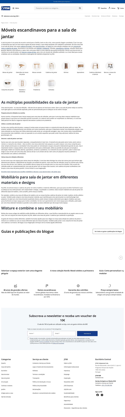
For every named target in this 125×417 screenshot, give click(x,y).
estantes (39, 48)
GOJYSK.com (67, 384)
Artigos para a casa (7, 388)
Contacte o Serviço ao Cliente (41, 358)
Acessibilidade (68, 399)
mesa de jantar (40, 46)
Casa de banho (5, 362)
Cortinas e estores (6, 380)
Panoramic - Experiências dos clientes (75, 403)
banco (50, 46)
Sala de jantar (5, 373)
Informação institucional (71, 362)
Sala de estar (5, 369)
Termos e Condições (44, 336)
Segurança (67, 395)
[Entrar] (111, 8)
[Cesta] (120, 8)
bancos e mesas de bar (29, 52)
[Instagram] (102, 390)
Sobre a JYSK (68, 358)
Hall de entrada (6, 392)
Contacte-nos (99, 372)
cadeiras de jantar (26, 46)
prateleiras (45, 48)
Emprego (66, 369)
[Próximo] (121, 255)
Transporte (36, 373)
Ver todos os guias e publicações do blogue (108, 231)
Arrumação (4, 377)
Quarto (3, 358)
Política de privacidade (40, 380)
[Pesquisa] (80, 8)
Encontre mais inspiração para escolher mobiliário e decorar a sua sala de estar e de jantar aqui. (31, 172)
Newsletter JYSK (69, 377)
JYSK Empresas (68, 380)
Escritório (4, 365)
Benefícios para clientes (71, 392)
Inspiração (67, 373)
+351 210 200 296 (106, 380)
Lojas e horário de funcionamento (43, 362)
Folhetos (35, 365)
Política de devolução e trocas (42, 377)
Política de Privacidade (58, 338)
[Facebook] (97, 390)
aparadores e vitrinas (62, 48)
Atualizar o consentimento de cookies (44, 388)
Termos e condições (39, 369)
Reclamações (37, 384)
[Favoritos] (102, 8)
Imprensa (67, 365)
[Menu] (15, 8)
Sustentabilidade (69, 388)
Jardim (3, 384)
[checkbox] (28, 333)
